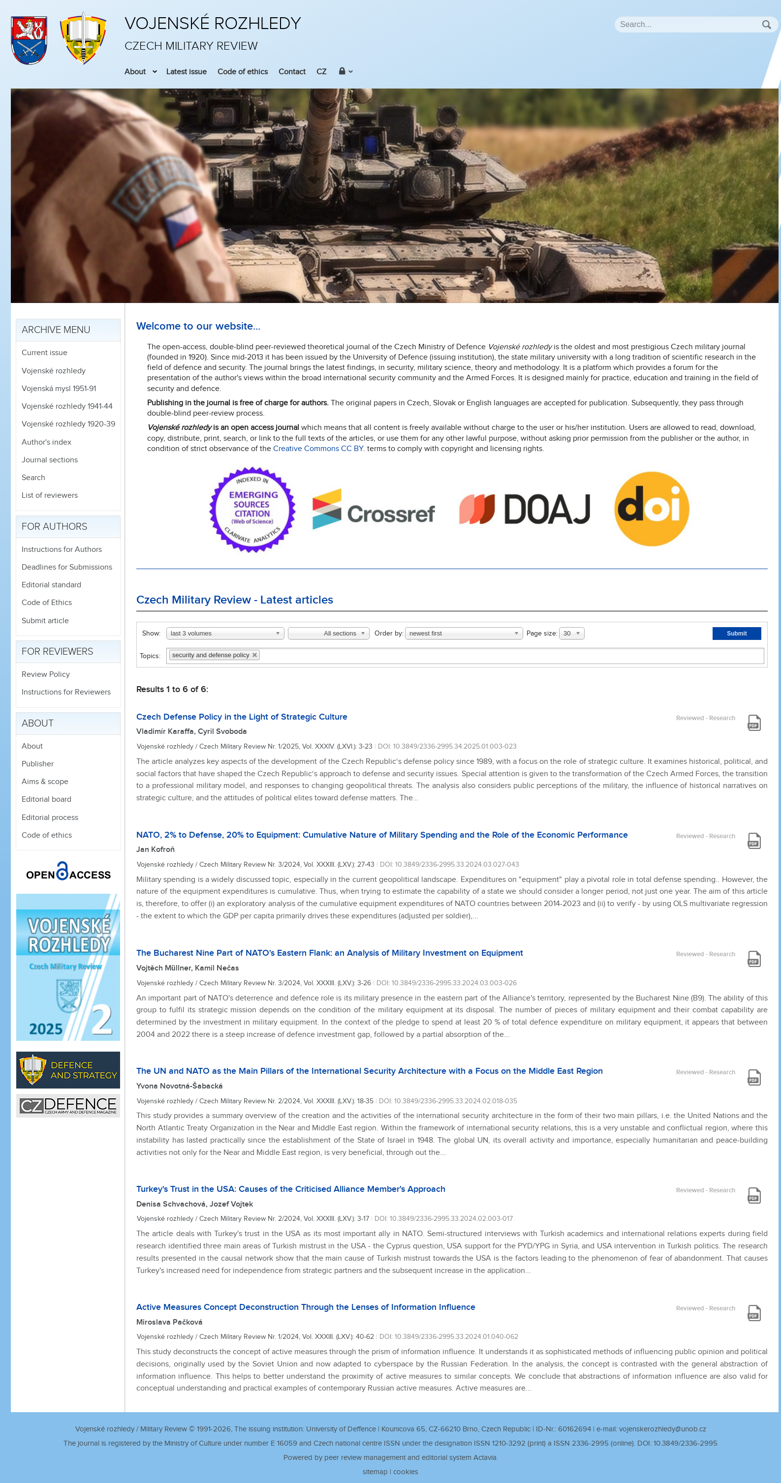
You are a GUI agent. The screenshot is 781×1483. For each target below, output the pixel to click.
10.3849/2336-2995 (686, 1443)
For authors (55, 527)
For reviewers (58, 652)
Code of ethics (243, 72)
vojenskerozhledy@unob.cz (662, 1429)
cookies (405, 1472)
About (135, 72)
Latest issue (186, 72)
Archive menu (56, 330)
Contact (292, 72)
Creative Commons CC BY (318, 449)
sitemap (375, 1472)
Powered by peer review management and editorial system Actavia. (390, 1457)
